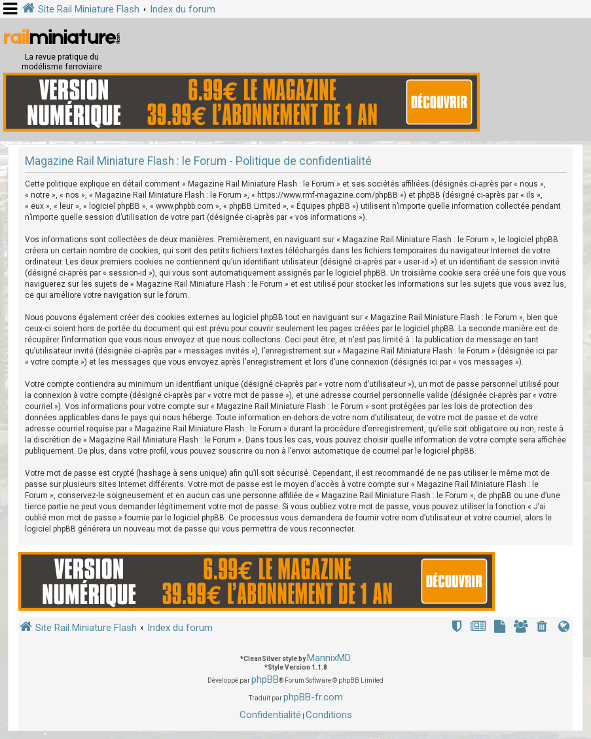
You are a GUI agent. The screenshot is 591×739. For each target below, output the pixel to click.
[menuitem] (543, 628)
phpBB (265, 679)
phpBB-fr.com (313, 697)
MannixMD (329, 658)
